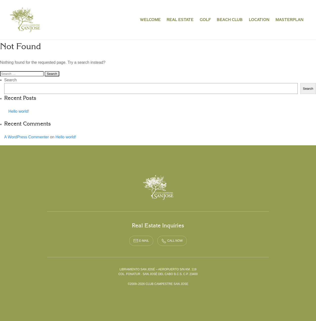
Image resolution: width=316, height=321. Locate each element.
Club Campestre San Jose (25, 19)
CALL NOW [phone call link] (172, 240)
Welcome (150, 19)
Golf (205, 19)
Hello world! (18, 111)
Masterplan (290, 19)
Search (10, 80)
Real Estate (180, 19)
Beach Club (230, 19)
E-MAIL (141, 240)
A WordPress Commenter (26, 137)
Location (259, 19)
